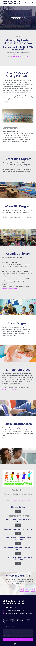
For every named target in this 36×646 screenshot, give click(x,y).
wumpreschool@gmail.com (20, 56)
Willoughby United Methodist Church (11, 3)
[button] (25, 3)
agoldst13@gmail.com (9, 288)
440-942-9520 (17, 54)
